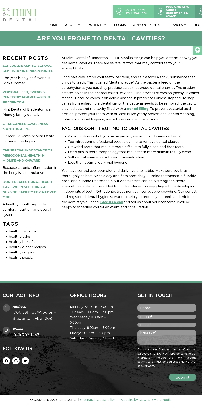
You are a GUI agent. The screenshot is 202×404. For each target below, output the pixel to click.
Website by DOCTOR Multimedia (146, 399)
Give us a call (111, 202)
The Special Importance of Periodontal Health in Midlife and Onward (28, 155)
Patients (96, 25)
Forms (120, 25)
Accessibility (105, 399)
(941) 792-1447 (25, 334)
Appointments (146, 25)
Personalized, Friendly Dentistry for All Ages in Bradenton (26, 97)
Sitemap (86, 399)
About (71, 25)
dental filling (138, 109)
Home (53, 25)
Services (175, 25)
